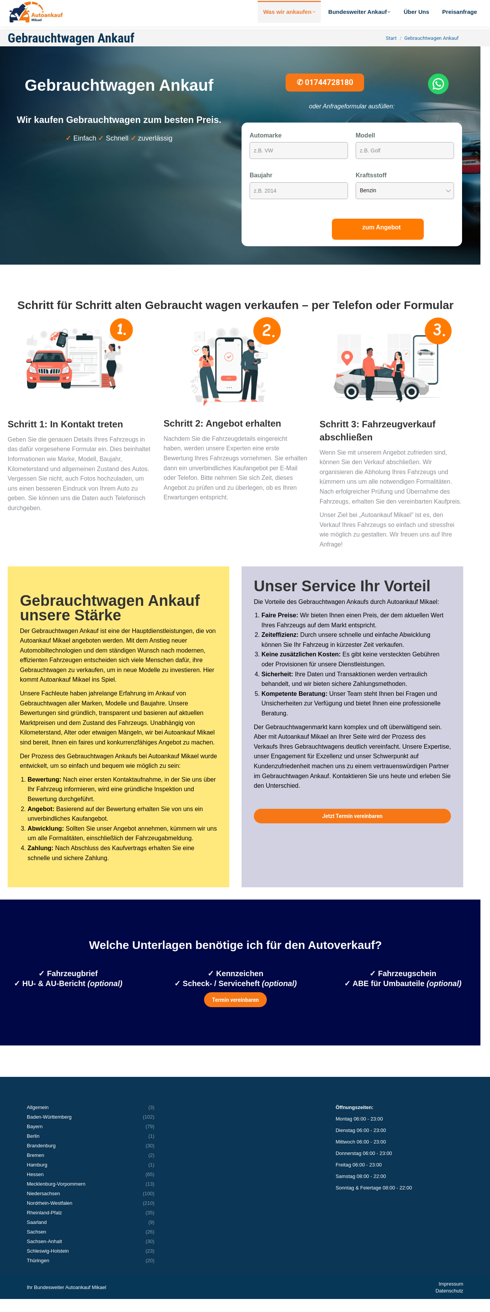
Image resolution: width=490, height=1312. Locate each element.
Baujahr (261, 188)
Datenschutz (449, 1304)
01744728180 (325, 95)
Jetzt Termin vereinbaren (352, 829)
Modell (365, 148)
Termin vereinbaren (235, 1013)
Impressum (451, 1297)
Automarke (266, 148)
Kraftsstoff (371, 188)
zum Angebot (381, 240)
